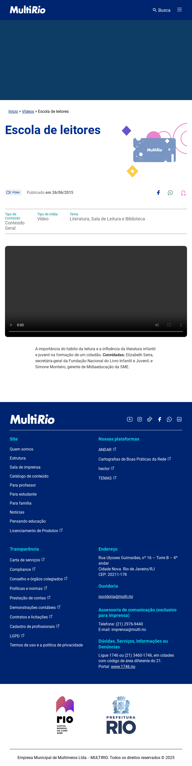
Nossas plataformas (118, 439)
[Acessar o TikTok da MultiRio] (149, 419)
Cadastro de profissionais (35, 626)
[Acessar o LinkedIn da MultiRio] (179, 419)
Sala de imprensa (25, 467)
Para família (21, 503)
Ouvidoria (108, 586)
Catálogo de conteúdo (29, 476)
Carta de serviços (27, 559)
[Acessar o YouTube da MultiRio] (130, 419)
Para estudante (23, 494)
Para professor (23, 485)
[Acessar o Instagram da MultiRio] (139, 419)
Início (13, 111)
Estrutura (18, 458)
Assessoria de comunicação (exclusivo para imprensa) (137, 612)
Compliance (23, 569)
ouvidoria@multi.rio (115, 596)
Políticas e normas (29, 588)
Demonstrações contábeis (35, 607)
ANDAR (107, 449)
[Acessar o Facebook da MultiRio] (159, 419)
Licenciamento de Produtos (36, 530)
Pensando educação (28, 521)
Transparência (24, 549)
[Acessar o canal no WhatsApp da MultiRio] (169, 419)
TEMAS (107, 478)
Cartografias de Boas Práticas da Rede (134, 459)
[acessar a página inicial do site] (28, 10)
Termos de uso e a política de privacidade (46, 645)
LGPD (17, 635)
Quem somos (21, 449)
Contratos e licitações (31, 616)
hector (106, 468)
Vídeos (28, 111)
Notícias (17, 512)
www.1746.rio (123, 666)
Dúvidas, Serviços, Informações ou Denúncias (133, 643)
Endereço (108, 549)
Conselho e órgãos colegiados (39, 578)
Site (14, 439)
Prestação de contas (30, 597)
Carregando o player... (96, 291)
